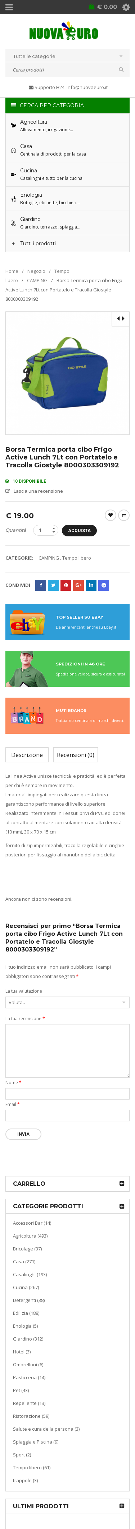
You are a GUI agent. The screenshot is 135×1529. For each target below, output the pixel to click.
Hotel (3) (22, 1351)
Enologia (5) (25, 1326)
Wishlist (110, 515)
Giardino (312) (28, 1339)
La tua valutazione (23, 991)
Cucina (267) (26, 1287)
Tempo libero (76, 558)
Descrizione (27, 755)
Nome (13, 1083)
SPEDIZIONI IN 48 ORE (80, 664)
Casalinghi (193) (30, 1274)
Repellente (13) (29, 1403)
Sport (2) (22, 1454)
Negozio (36, 271)
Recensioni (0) (75, 755)
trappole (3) (25, 1480)
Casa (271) (24, 1261)
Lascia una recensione (38, 491)
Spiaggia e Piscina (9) (35, 1442)
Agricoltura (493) (30, 1236)
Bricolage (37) (27, 1248)
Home (11, 271)
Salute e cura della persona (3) (46, 1429)
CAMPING (37, 280)
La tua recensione (25, 1019)
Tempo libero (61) (31, 1467)
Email (12, 1104)
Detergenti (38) (29, 1300)
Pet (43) (21, 1390)
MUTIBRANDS (71, 710)
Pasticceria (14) (29, 1377)
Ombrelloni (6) (28, 1364)
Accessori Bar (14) (32, 1223)
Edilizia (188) (26, 1313)
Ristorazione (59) (31, 1416)
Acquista (79, 530)
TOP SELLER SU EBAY (79, 617)
